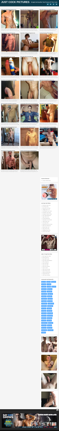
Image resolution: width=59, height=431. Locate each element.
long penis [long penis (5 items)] (44, 301)
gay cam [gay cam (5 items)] (53, 286)
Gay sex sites (45, 267)
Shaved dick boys (45, 273)
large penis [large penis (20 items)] (44, 298)
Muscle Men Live (45, 227)
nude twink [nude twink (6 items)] (50, 315)
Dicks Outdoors (45, 262)
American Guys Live (46, 205)
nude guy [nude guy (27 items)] (44, 310)
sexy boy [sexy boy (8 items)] (44, 320)
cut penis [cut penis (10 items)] (44, 286)
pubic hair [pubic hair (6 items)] (44, 318)
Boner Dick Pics (45, 257)
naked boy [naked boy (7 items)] (44, 306)
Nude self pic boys (46, 270)
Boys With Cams (45, 259)
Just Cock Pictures (15, 2)
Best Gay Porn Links (46, 256)
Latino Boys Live (45, 221)
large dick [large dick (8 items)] (50, 296)
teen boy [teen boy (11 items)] (49, 325)
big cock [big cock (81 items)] (43, 281)
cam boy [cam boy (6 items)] (43, 284)
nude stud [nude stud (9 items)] (44, 315)
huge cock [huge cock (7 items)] (50, 293)
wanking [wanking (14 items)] (43, 332)
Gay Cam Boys (45, 263)
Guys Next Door (45, 217)
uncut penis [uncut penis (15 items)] (50, 330)
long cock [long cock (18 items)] (50, 298)
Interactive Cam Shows (47, 219)
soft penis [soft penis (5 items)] (44, 325)
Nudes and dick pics (46, 272)
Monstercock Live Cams (47, 224)
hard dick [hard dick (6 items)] (44, 291)
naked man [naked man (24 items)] (50, 306)
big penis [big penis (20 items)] (53, 281)
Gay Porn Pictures (46, 266)
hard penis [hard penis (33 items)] (49, 291)
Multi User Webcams (46, 225)
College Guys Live (46, 209)
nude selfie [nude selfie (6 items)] (50, 313)
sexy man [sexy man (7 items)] (49, 320)
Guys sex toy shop (46, 269)
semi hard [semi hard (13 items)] (50, 318)
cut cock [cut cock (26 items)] (49, 284)
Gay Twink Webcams (46, 215)
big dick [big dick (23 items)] (48, 281)
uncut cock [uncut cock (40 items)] (44, 330)
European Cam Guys (46, 212)
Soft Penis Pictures (46, 275)
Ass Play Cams (45, 206)
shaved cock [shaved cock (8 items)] (44, 322)
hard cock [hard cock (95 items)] (50, 289)
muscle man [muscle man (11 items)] (50, 303)
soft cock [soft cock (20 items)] (51, 322)
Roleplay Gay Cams (46, 230)
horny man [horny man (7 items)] (44, 293)
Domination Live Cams (47, 211)
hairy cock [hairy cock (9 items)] (44, 289)
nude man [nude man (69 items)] (44, 313)
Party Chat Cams (45, 228)
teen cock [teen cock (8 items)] (44, 327)
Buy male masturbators (47, 260)
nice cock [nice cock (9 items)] (44, 308)
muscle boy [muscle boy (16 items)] (44, 303)
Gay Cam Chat (45, 264)
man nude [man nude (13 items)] (50, 301)
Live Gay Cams (45, 222)
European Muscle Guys (47, 214)
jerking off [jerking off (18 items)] (44, 296)
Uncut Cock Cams (46, 231)
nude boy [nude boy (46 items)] (49, 308)
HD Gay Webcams (46, 218)
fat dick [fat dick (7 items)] (48, 286)
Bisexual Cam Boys (46, 208)
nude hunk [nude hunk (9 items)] (49, 310)
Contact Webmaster (46, 180)
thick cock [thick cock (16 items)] (50, 327)
